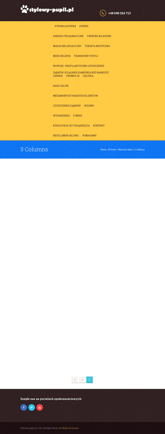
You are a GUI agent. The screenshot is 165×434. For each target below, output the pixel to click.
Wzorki (89, 105)
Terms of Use (68, 428)
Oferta (83, 26)
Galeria (88, 75)
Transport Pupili (86, 56)
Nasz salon (60, 85)
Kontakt (99, 125)
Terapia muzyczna (97, 46)
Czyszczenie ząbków (67, 105)
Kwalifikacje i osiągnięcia (71, 125)
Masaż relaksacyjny (67, 46)
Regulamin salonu (66, 135)
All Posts (112, 149)
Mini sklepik (62, 56)
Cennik (58, 75)
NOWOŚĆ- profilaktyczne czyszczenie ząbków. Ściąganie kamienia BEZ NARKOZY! (81, 66)
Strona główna (65, 26)
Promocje (73, 75)
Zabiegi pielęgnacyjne (68, 36)
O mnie (77, 115)
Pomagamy (89, 135)
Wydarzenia (61, 115)
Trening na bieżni (99, 36)
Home (103, 149)
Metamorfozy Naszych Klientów (75, 95)
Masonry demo (125, 149)
